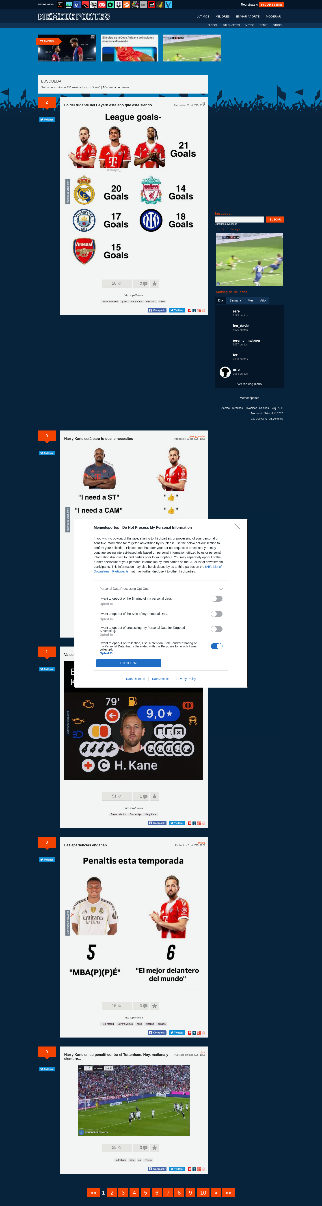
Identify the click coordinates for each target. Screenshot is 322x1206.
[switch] (217, 599)
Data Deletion (135, 679)
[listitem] (161, 588)
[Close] (238, 528)
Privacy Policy (186, 679)
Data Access (160, 679)
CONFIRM (128, 663)
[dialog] (161, 603)
